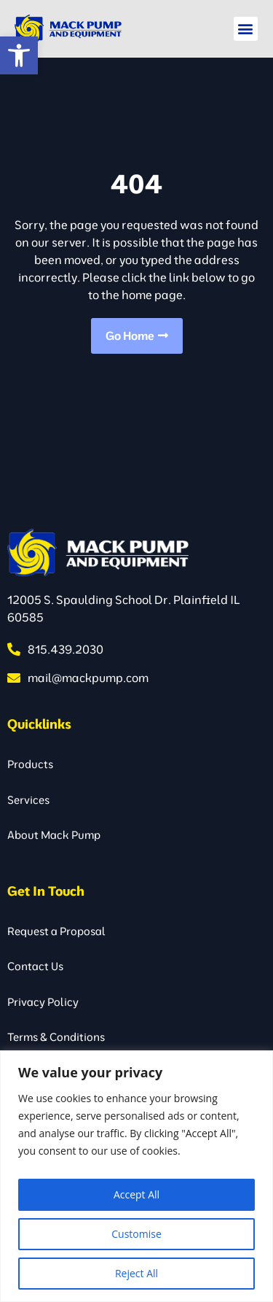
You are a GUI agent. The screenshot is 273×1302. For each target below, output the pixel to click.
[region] (136, 1176)
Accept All (136, 1194)
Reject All (136, 1273)
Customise (136, 1234)
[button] (19, 55)
